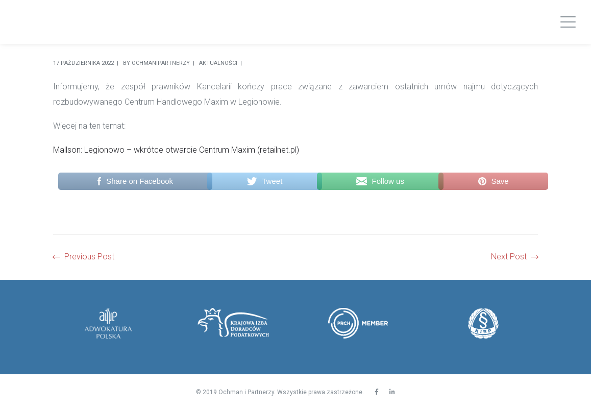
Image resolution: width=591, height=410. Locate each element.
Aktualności (218, 63)
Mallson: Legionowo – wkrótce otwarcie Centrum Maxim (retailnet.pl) (176, 150)
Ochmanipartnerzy (161, 63)
